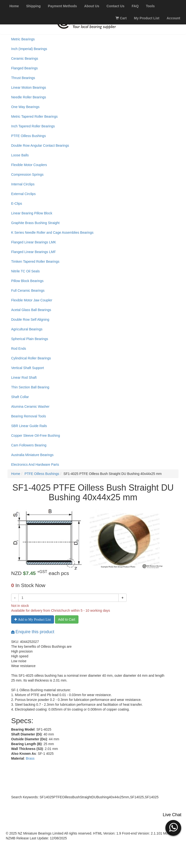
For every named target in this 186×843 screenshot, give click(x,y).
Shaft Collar (20, 397)
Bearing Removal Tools (28, 416)
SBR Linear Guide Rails (29, 426)
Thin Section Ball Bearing (30, 387)
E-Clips (16, 203)
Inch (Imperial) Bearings (29, 49)
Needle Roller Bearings (28, 97)
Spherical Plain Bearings (29, 339)
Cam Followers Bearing (28, 445)
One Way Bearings (25, 107)
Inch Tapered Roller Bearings (33, 126)
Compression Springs (27, 174)
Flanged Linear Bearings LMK (33, 242)
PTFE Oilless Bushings (28, 136)
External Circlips (23, 194)
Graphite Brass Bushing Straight (35, 223)
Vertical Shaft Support (27, 368)
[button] (173, 827)
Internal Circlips (22, 184)
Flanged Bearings (24, 68)
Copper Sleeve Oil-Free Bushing (35, 435)
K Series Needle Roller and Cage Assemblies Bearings (52, 232)
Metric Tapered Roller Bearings (34, 116)
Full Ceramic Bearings (28, 290)
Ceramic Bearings (24, 58)
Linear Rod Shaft (24, 377)
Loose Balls (20, 155)
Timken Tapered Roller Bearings (35, 261)
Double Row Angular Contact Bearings (40, 145)
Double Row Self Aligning (30, 319)
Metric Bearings (23, 39)
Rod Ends (18, 348)
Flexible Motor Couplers (29, 165)
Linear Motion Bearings (28, 87)
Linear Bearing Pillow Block (31, 213)
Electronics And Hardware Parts (35, 464)
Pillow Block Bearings (27, 281)
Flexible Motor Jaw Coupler (31, 300)
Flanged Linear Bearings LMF (33, 252)
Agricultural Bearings (26, 329)
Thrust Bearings (23, 78)
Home (15, 474)
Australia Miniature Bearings (32, 455)
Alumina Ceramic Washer (30, 406)
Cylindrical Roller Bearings (31, 358)
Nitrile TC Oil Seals (25, 271)
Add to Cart (66, 619)
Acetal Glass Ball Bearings (31, 310)
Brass (30, 758)
